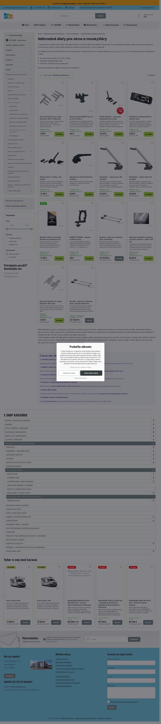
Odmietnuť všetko (69, 373)
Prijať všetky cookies (91, 373)
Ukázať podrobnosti (80, 378)
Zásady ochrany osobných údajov (80, 367)
